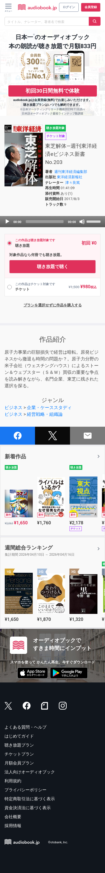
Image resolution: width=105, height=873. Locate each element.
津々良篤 (72, 182)
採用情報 (12, 825)
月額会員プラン (19, 763)
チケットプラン (19, 754)
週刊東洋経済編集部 (70, 172)
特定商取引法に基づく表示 (29, 798)
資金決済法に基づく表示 (27, 807)
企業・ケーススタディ (49, 407)
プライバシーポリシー (25, 789)
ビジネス (13, 407)
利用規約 (12, 780)
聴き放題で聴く (52, 266)
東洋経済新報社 (69, 177)
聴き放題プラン (19, 745)
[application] (52, 221)
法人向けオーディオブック (29, 772)
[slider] (45, 221)
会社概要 (12, 816)
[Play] (7, 221)
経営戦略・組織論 (45, 414)
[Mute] (82, 221)
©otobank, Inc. (58, 842)
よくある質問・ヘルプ (25, 727)
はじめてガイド (19, 736)
